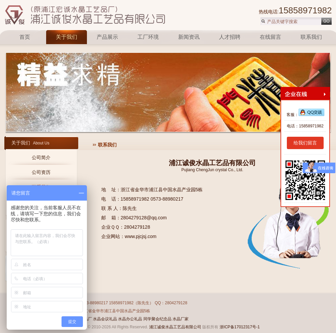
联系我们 (311, 37)
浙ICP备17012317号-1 (240, 327)
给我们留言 (305, 142)
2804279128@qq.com (144, 217)
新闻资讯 (189, 37)
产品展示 (107, 37)
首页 (25, 37)
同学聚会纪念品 (157, 319)
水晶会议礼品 (105, 319)
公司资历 (41, 172)
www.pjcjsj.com (140, 236)
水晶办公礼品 (130, 319)
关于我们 (66, 37)
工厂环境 (148, 37)
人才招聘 (229, 37)
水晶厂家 (181, 319)
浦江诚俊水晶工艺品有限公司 (175, 327)
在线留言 (270, 37)
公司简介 (41, 157)
